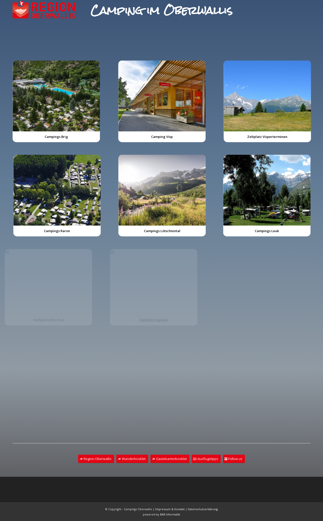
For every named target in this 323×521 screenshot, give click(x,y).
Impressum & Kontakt (170, 509)
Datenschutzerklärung (203, 509)
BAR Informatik (170, 514)
